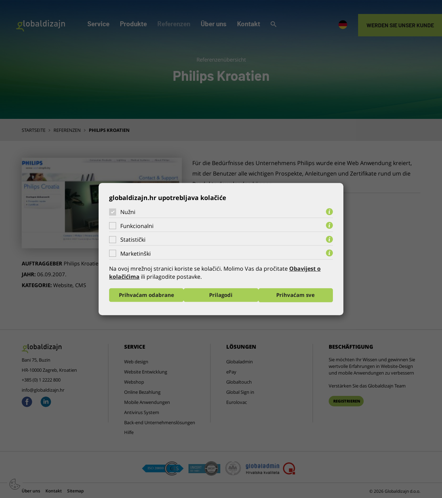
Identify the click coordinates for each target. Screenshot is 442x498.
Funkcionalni (137, 226)
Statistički (132, 239)
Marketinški (135, 253)
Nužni (127, 212)
